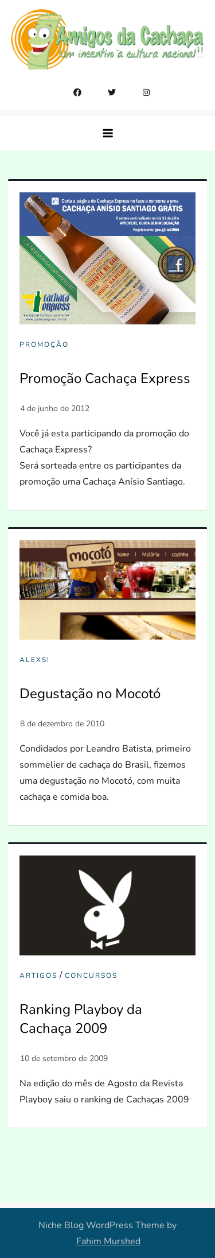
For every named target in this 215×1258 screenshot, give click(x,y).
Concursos (91, 975)
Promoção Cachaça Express (104, 378)
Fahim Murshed (108, 1241)
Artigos (38, 975)
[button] (107, 133)
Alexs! (34, 660)
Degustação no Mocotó (90, 693)
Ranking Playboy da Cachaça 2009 (80, 1019)
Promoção (44, 344)
